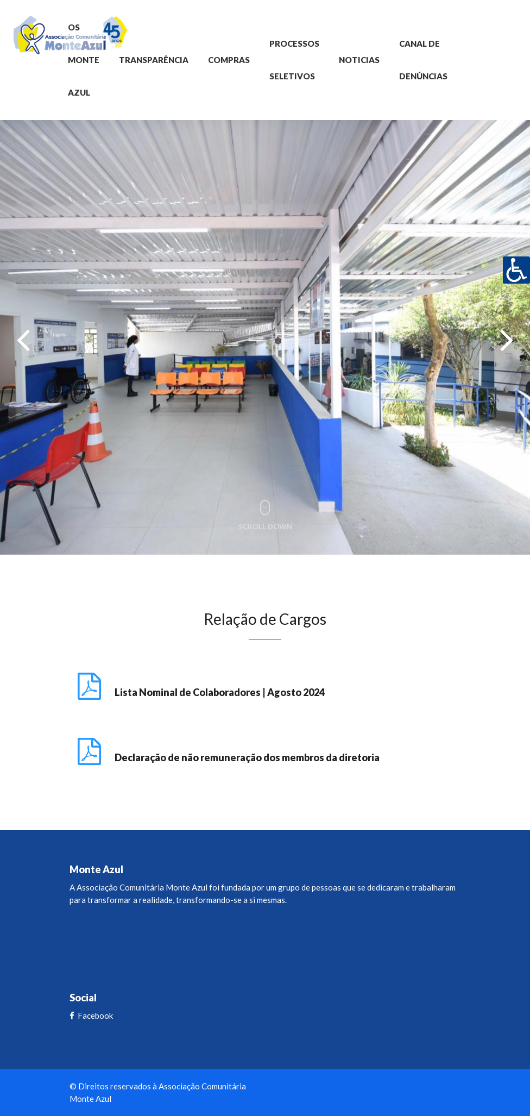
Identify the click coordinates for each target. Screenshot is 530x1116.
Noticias (359, 60)
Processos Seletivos (294, 60)
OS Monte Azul (83, 59)
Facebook (91, 1015)
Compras (229, 60)
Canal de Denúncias (423, 60)
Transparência (153, 60)
